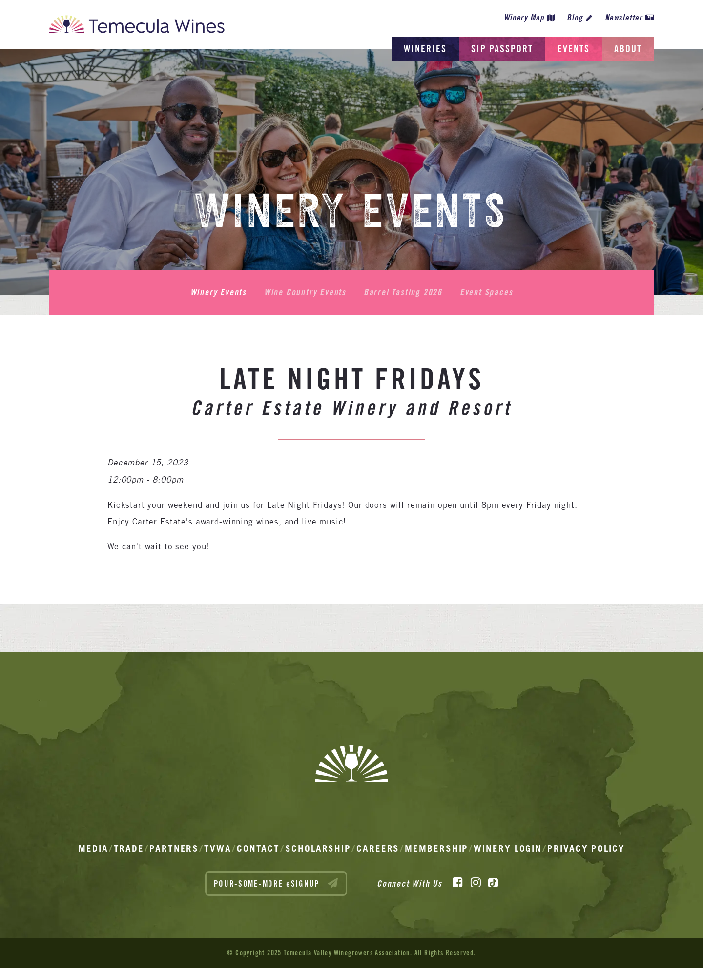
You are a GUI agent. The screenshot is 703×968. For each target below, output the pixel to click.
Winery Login (508, 848)
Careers (377, 848)
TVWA (217, 848)
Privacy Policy (586, 848)
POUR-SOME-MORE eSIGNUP (276, 883)
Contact (258, 848)
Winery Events (218, 292)
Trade (129, 848)
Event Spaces (486, 292)
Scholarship (318, 848)
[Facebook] (458, 882)
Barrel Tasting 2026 (403, 292)
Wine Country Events (305, 292)
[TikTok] (493, 882)
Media (93, 848)
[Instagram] (476, 882)
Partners (174, 848)
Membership (436, 848)
